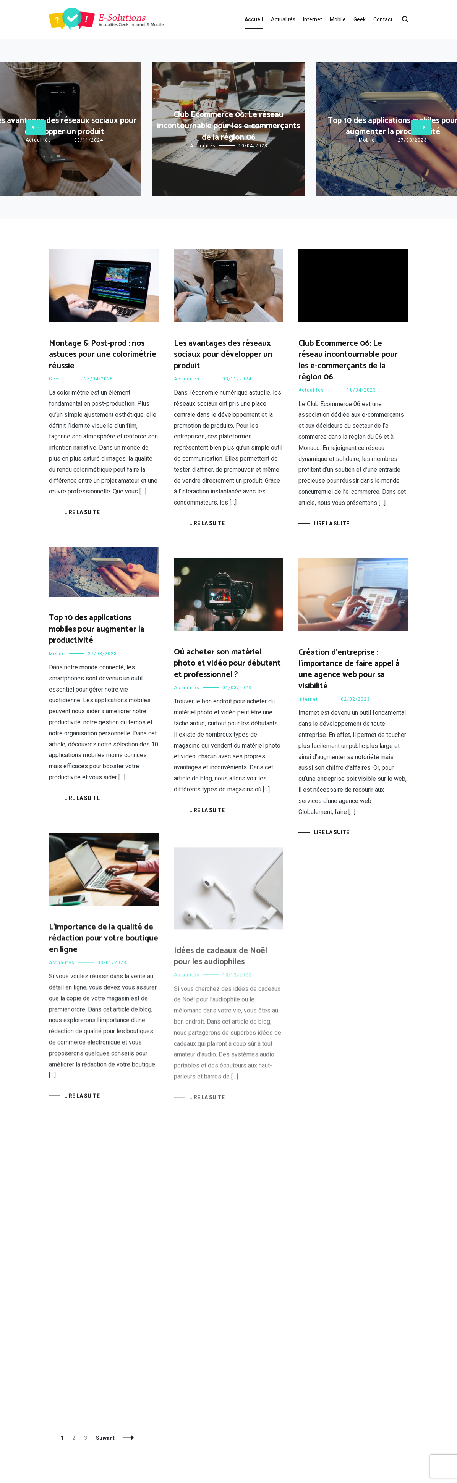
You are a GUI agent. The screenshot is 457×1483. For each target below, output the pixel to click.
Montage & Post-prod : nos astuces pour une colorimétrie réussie (102, 354)
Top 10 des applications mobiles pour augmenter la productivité (96, 629)
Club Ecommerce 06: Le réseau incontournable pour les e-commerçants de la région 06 (228, 126)
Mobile (338, 19)
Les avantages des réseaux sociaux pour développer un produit (223, 354)
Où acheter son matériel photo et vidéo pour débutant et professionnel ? (227, 663)
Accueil (254, 19)
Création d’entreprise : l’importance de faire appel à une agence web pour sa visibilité (349, 669)
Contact (382, 19)
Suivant (105, 1438)
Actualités (283, 19)
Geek (359, 19)
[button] (36, 127)
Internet (312, 19)
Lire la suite (82, 512)
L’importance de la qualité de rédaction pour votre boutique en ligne (103, 943)
